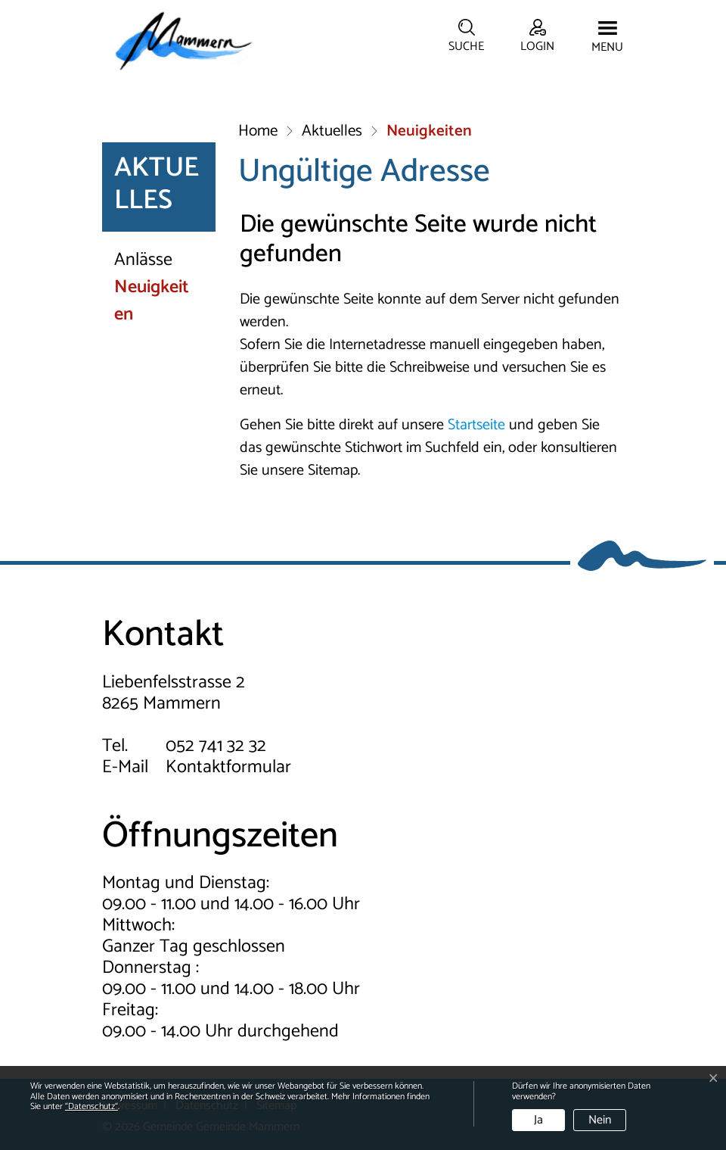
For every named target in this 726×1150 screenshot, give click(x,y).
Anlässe (143, 260)
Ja (538, 1120)
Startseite (476, 425)
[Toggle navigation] (607, 38)
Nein (599, 1120)
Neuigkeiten (164, 301)
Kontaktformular (228, 767)
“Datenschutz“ (91, 1106)
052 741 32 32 (216, 746)
